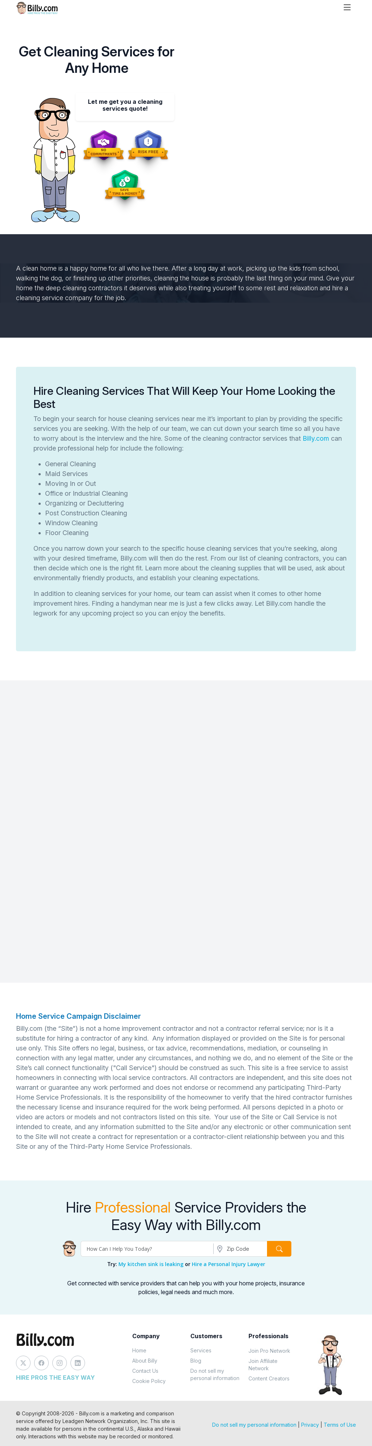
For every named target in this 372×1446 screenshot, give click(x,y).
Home (139, 1350)
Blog (195, 1360)
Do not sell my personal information (214, 1374)
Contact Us (145, 1371)
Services (200, 1350)
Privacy (310, 1425)
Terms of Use (340, 1425)
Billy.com (316, 438)
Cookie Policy (149, 1381)
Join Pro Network (269, 1351)
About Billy (144, 1360)
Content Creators (269, 1378)
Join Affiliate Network (263, 1364)
